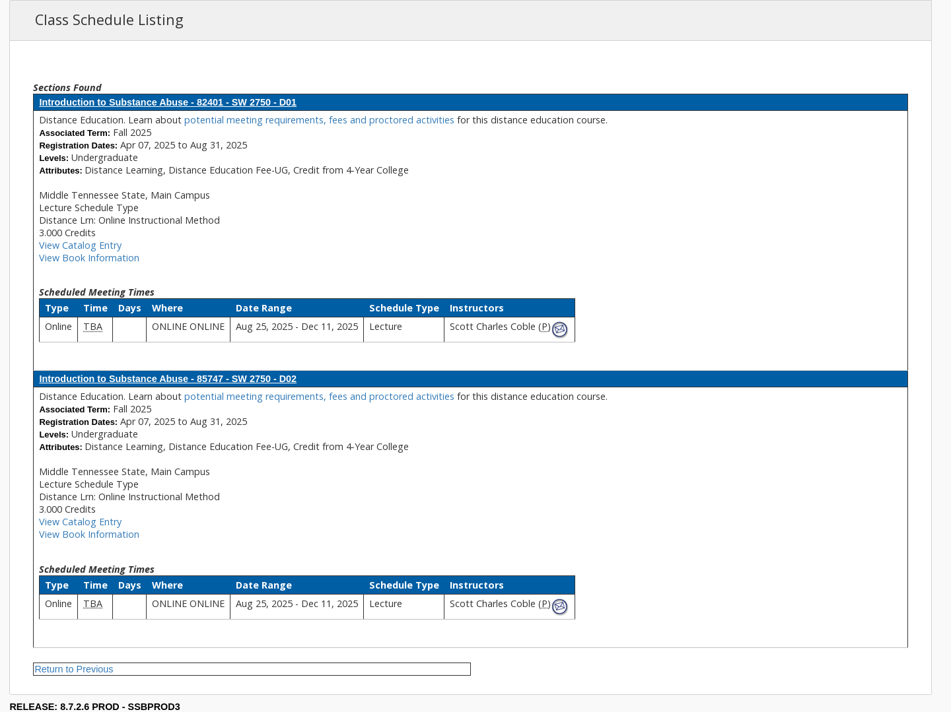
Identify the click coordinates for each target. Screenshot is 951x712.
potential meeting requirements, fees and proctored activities (320, 119)
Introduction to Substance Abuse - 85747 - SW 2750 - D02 (168, 378)
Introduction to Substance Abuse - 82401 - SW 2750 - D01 (168, 102)
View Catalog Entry (80, 245)
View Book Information (89, 257)
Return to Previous (73, 669)
